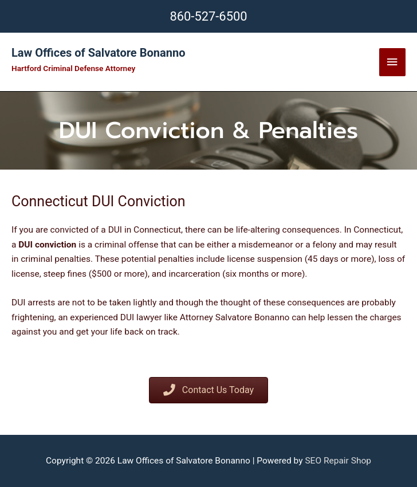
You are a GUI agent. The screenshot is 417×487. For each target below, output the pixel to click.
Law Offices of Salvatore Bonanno (98, 53)
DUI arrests (33, 302)
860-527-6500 (208, 16)
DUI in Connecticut (144, 230)
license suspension (264, 259)
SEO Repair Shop (338, 460)
